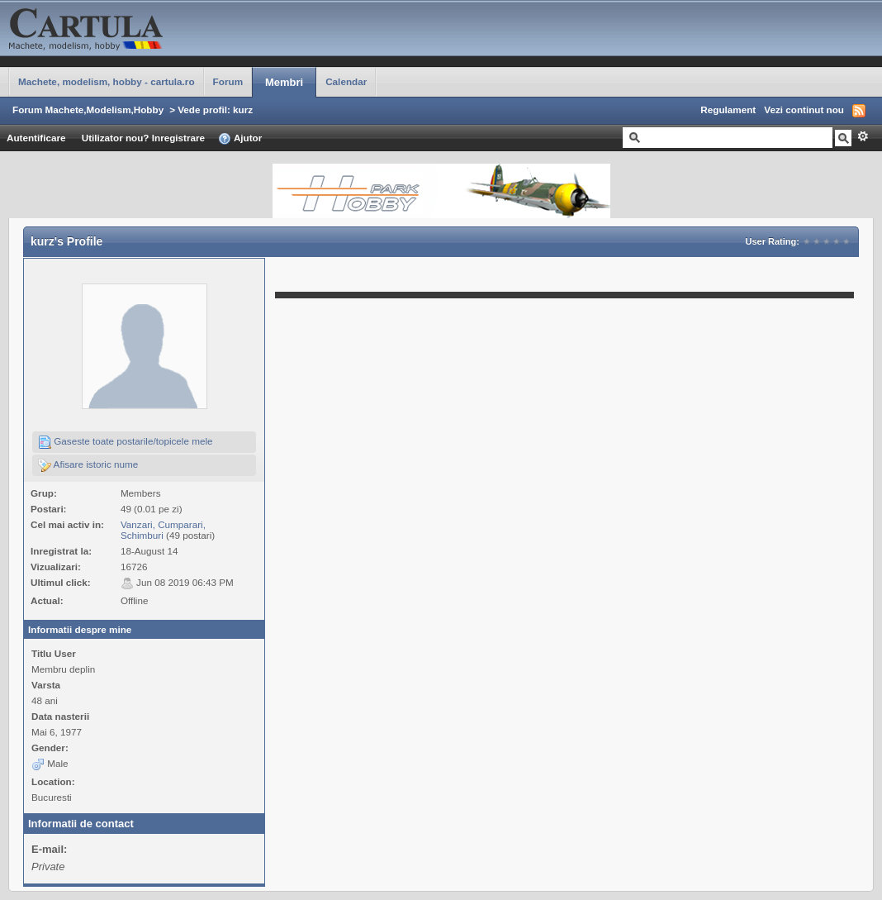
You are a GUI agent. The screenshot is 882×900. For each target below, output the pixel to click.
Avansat (862, 136)
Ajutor (240, 138)
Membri (284, 82)
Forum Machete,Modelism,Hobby (88, 109)
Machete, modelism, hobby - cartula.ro (106, 81)
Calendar (346, 81)
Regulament (728, 109)
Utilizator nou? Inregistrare (143, 137)
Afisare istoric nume (88, 465)
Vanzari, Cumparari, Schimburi (163, 529)
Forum (228, 81)
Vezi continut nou (804, 109)
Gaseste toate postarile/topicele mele (125, 442)
